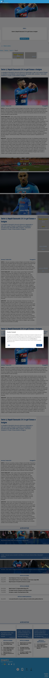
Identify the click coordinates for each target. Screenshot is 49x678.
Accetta (39, 345)
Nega (9, 345)
